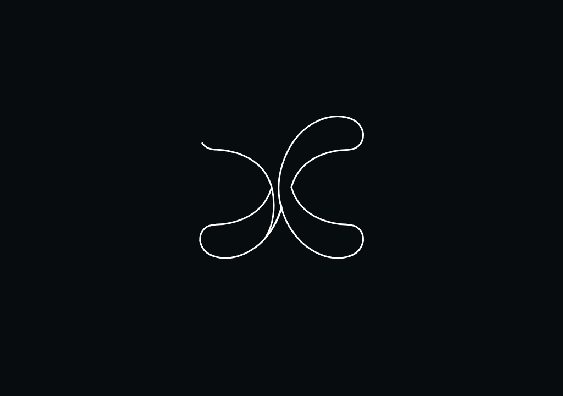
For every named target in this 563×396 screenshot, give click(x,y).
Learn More (149, 358)
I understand (86, 358)
